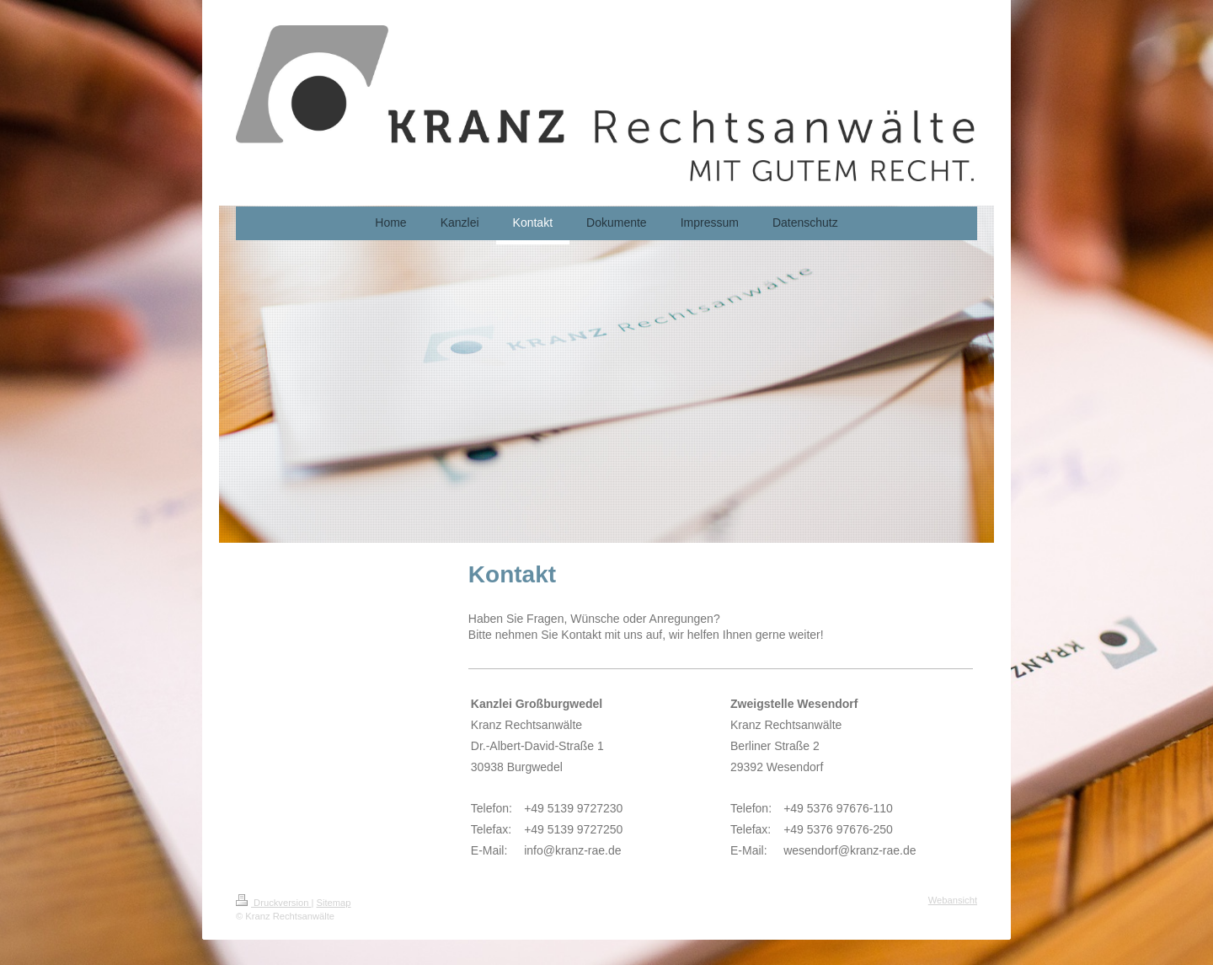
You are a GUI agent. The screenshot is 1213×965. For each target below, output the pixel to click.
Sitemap (334, 903)
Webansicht (952, 900)
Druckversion (274, 903)
